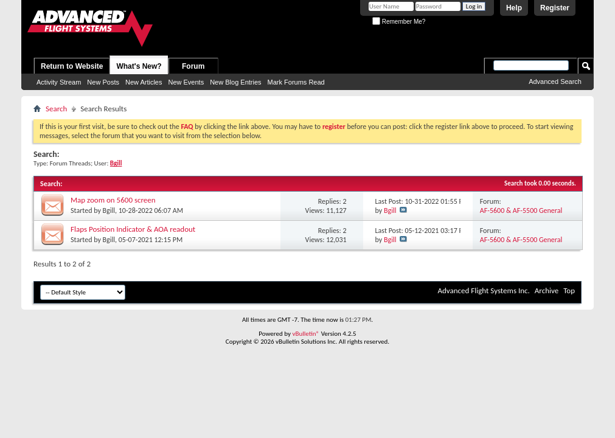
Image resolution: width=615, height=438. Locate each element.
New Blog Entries (235, 82)
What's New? (138, 66)
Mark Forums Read (296, 82)
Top (569, 290)
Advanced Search (555, 81)
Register (554, 8)
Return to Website (72, 66)
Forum (193, 66)
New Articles (143, 82)
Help (514, 8)
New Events (186, 82)
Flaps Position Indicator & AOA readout (133, 229)
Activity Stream (58, 82)
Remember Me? (398, 21)
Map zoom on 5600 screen (113, 199)
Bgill (109, 210)
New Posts (103, 82)
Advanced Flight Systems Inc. (483, 290)
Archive (546, 290)
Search (56, 108)
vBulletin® (305, 334)
